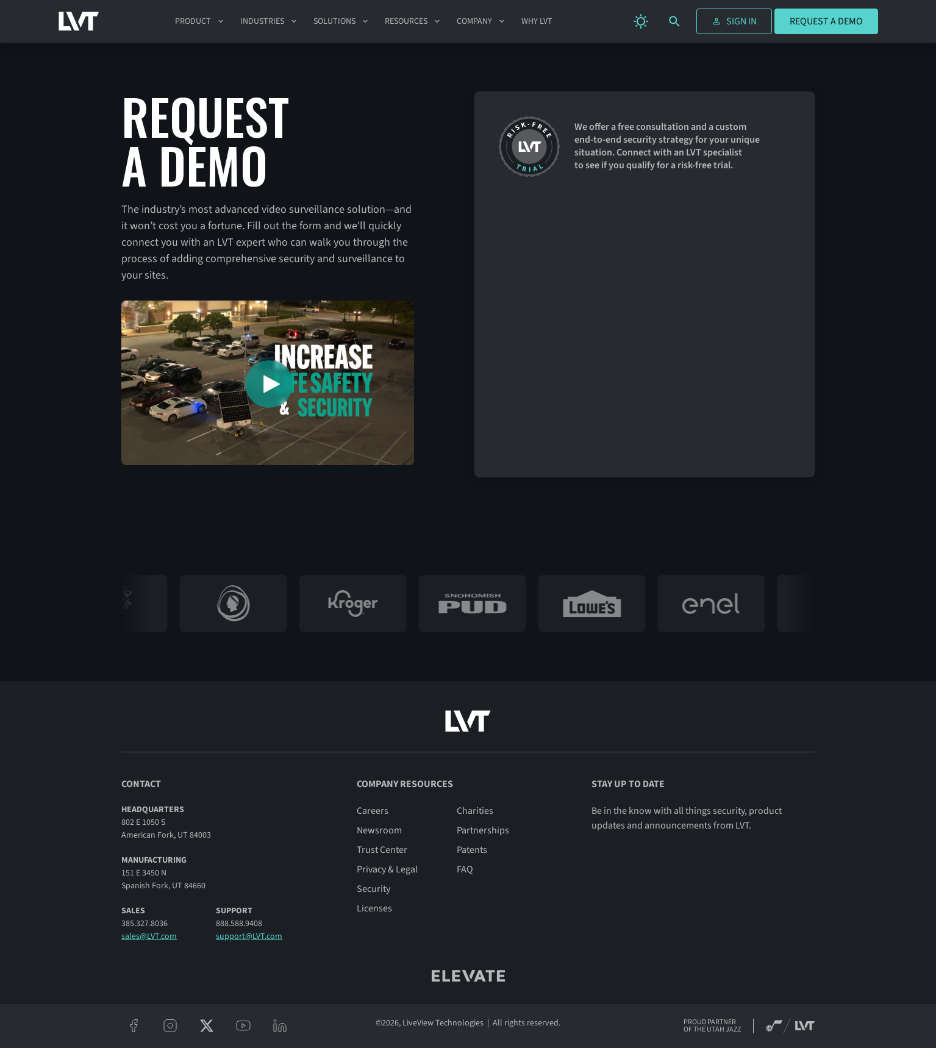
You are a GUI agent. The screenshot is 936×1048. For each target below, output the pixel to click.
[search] (674, 21)
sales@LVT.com (149, 936)
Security (373, 889)
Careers (372, 811)
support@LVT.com (249, 936)
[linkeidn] (280, 1026)
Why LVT (536, 21)
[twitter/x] (207, 1026)
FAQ (465, 869)
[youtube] (243, 1026)
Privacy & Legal (387, 869)
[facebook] (133, 1026)
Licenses (374, 908)
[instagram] (170, 1026)
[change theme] (641, 21)
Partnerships (483, 830)
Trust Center (382, 850)
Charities (475, 811)
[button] (200, 21)
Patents (472, 850)
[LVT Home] (79, 21)
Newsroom (379, 830)
